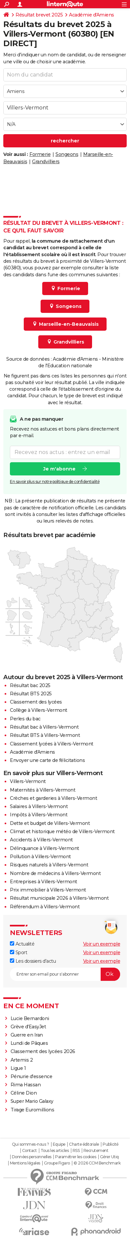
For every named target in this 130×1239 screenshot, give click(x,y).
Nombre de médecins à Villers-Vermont (55, 873)
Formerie (39, 154)
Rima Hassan (26, 1085)
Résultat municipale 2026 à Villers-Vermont (59, 898)
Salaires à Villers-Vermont (39, 806)
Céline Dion (24, 1093)
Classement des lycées (36, 702)
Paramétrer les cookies (75, 1157)
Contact (29, 1150)
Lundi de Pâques (29, 1043)
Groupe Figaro (57, 1163)
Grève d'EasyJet (28, 1027)
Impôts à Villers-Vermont (38, 815)
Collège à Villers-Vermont (38, 710)
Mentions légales (25, 1163)
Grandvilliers (46, 162)
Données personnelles (31, 1157)
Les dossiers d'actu (33, 961)
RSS (76, 1150)
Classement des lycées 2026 (43, 1051)
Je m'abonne (59, 469)
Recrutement (96, 1150)
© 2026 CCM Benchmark (97, 1163)
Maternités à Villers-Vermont (42, 790)
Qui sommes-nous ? (30, 1144)
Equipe (59, 1144)
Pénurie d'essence (32, 1076)
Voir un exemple (101, 944)
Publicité (110, 1144)
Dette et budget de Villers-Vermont (50, 823)
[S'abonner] (65, 974)
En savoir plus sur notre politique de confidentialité (55, 481)
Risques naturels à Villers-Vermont (49, 865)
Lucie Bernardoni (30, 1018)
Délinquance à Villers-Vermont (44, 848)
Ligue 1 (18, 1068)
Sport (18, 952)
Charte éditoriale (84, 1144)
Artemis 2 (22, 1060)
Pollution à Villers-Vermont (40, 857)
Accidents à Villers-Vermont (41, 840)
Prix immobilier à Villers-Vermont (48, 890)
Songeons (66, 154)
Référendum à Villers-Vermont (45, 907)
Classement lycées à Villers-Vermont (51, 744)
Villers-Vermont (28, 781)
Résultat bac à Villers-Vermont (44, 727)
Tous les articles (55, 1150)
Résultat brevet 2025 (39, 15)
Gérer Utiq (109, 1157)
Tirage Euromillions (32, 1110)
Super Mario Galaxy (32, 1101)
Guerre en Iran (27, 1035)
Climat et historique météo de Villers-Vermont (62, 831)
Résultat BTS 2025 (31, 694)
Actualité (22, 944)
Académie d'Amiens (91, 15)
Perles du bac (25, 719)
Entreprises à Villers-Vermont (43, 882)
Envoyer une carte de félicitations (47, 760)
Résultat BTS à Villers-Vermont (45, 735)
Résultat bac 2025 (30, 685)
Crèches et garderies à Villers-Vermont (53, 798)
